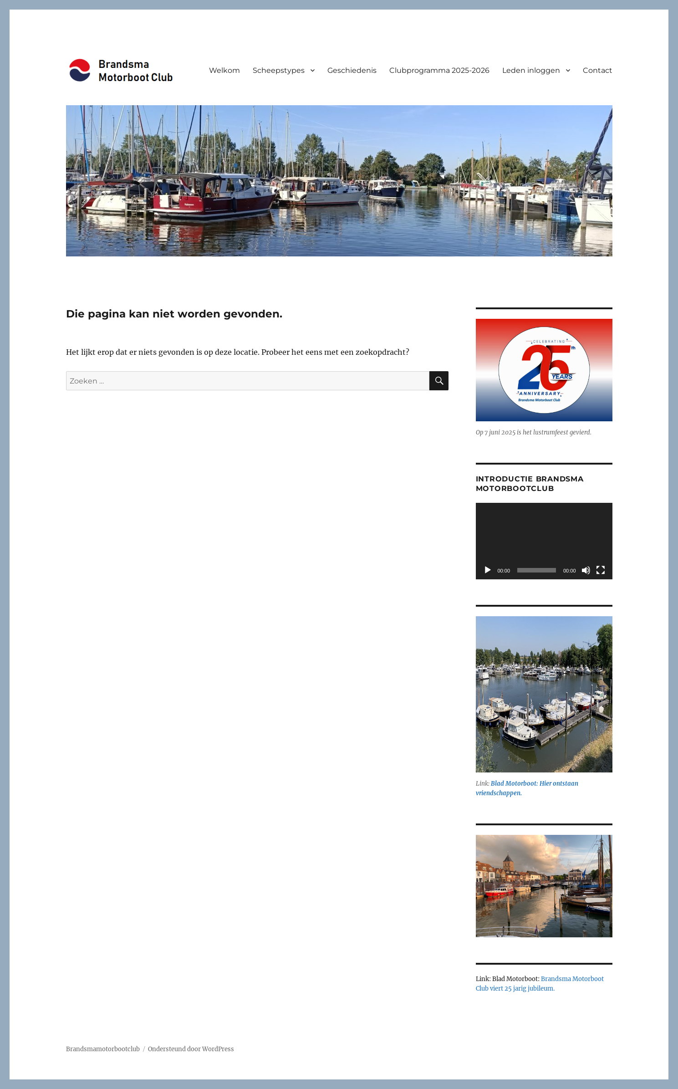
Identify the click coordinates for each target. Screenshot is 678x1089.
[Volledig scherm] (600, 570)
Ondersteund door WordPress (191, 1049)
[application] (544, 541)
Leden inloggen (531, 70)
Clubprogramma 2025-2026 (439, 70)
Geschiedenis (352, 70)
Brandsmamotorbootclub (103, 1049)
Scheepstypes (279, 70)
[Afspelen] (487, 570)
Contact (597, 70)
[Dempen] (586, 570)
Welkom (224, 70)
